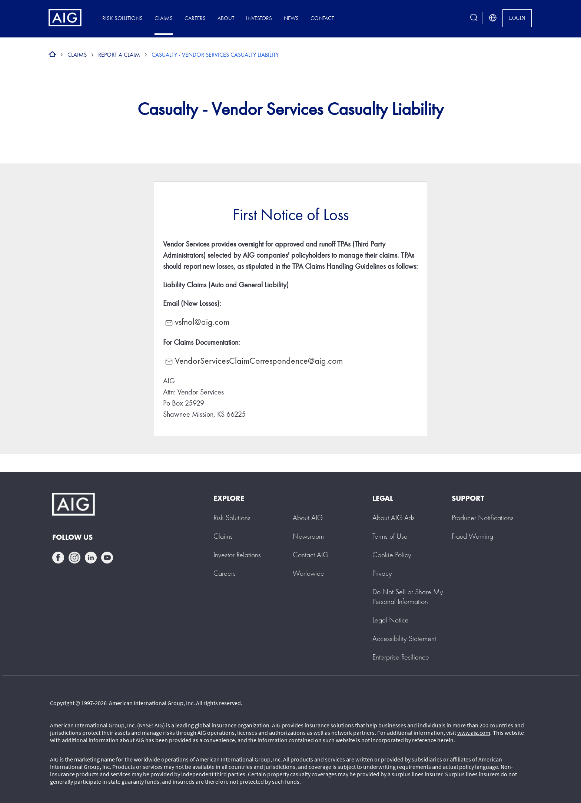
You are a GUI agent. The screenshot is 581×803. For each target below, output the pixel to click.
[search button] (473, 18)
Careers (195, 18)
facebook (58, 558)
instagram (74, 558)
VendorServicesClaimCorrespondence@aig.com (253, 360)
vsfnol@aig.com (202, 321)
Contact (322, 18)
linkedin (91, 558)
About (226, 18)
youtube (107, 558)
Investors (259, 18)
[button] (407, 596)
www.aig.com (473, 732)
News (291, 18)
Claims (164, 18)
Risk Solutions (122, 18)
